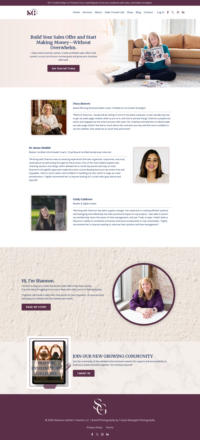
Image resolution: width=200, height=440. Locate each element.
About (98, 12)
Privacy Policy (94, 427)
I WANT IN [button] (83, 373)
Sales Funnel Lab (114, 12)
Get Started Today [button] (63, 68)
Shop (130, 12)
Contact (148, 12)
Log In (160, 12)
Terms (109, 427)
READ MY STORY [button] (36, 306)
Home (76, 12)
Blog (138, 12)
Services (87, 12)
